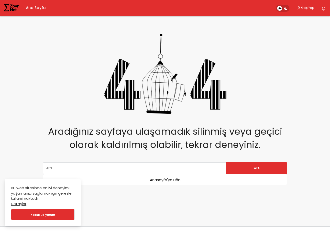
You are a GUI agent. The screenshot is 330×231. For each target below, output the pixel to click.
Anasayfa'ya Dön (165, 179)
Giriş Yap (305, 8)
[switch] (282, 8)
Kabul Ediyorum (43, 215)
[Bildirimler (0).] (324, 9)
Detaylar (18, 203)
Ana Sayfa (36, 7)
